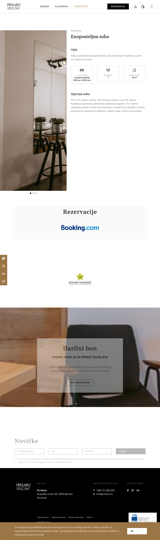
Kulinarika (61, 6)
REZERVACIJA (118, 6)
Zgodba (44, 6)
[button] (30, 193)
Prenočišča (81, 6)
